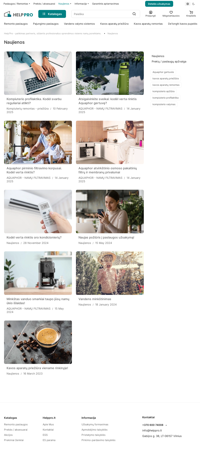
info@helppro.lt (152, 430)
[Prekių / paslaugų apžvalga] (169, 61)
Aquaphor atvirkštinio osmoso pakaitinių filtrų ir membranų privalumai (107, 170)
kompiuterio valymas (164, 104)
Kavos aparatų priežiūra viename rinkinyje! (37, 368)
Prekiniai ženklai (14, 440)
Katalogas (10, 417)
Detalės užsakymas (159, 3)
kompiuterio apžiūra (164, 91)
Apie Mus (48, 424)
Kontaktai (48, 429)
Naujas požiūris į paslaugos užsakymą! (106, 237)
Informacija (89, 417)
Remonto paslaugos (16, 424)
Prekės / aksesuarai (16, 429)
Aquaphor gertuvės (163, 72)
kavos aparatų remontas (166, 84)
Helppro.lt (49, 417)
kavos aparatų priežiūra (166, 78)
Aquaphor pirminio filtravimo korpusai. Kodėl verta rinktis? (34, 170)
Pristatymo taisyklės (93, 434)
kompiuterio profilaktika (166, 97)
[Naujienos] (158, 56)
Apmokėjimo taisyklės (95, 429)
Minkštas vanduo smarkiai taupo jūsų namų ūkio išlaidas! (38, 301)
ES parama (49, 440)
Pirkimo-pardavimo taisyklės (98, 440)
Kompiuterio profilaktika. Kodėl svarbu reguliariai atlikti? (34, 101)
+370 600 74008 (152, 425)
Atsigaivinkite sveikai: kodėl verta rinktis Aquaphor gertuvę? (107, 101)
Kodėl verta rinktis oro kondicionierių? (34, 237)
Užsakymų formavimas (95, 424)
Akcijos (8, 434)
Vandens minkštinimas (94, 299)
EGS (45, 434)
